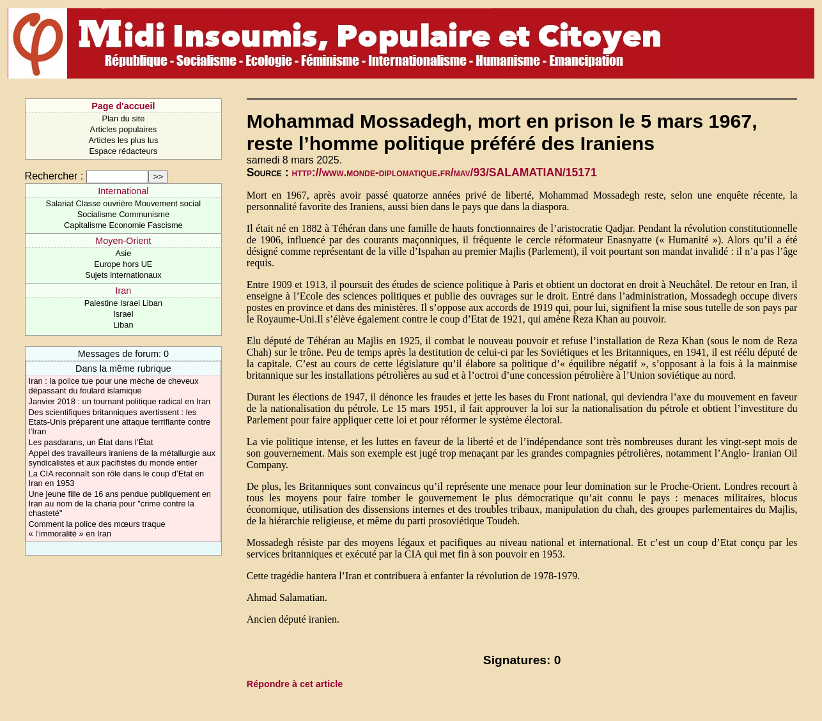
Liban (123, 325)
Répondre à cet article (295, 684)
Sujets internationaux (123, 275)
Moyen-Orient (123, 241)
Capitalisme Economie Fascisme (123, 225)
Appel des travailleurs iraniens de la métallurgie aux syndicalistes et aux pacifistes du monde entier (122, 457)
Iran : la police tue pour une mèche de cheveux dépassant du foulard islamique (114, 385)
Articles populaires (123, 129)
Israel (123, 314)
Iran (123, 290)
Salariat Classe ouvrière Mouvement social (123, 203)
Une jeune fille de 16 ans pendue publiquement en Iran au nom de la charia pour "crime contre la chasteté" (120, 503)
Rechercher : (54, 176)
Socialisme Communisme (123, 214)
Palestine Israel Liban (123, 303)
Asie (123, 253)
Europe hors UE (123, 264)
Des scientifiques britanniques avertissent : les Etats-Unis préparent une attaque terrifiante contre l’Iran (120, 421)
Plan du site (123, 118)
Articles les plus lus (123, 140)
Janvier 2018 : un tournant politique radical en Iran (120, 401)
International (123, 191)
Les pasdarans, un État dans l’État (91, 442)
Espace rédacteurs (123, 151)
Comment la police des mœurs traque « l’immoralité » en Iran (97, 528)
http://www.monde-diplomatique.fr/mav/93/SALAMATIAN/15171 (444, 172)
